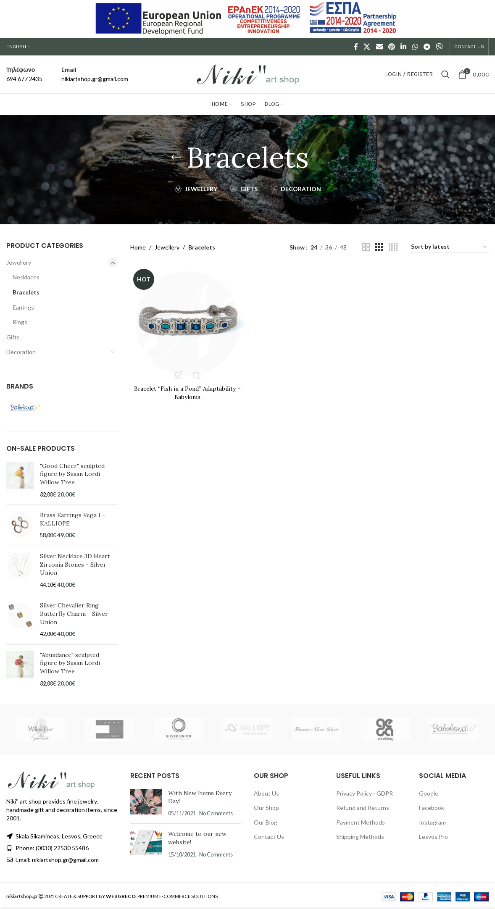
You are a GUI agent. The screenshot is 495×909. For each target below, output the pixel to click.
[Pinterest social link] (391, 46)
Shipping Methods (360, 836)
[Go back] (176, 157)
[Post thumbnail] (146, 803)
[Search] (445, 74)
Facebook (431, 807)
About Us (266, 793)
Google (428, 793)
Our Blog (265, 822)
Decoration (21, 351)
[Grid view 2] (366, 247)
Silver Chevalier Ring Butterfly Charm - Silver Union (74, 613)
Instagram (432, 822)
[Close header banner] (484, 19)
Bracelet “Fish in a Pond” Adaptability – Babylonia (187, 392)
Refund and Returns (362, 807)
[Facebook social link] (356, 46)
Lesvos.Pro (433, 836)
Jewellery (18, 262)
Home (138, 247)
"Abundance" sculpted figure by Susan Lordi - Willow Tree (72, 663)
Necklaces (26, 277)
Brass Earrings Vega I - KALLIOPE (72, 519)
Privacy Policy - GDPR (364, 793)
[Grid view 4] (393, 247)
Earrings (23, 307)
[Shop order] (449, 247)
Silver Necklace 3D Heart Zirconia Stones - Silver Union (75, 564)
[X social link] (367, 46)
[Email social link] (379, 46)
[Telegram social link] (427, 46)
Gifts (13, 337)
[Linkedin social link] (403, 46)
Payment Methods (360, 822)
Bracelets (26, 292)
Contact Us (269, 836)
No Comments (216, 813)
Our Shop (266, 807)
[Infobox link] (24, 74)
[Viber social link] (439, 46)
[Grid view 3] (379, 247)
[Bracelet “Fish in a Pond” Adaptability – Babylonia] (187, 323)
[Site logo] (247, 73)
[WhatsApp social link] (415, 46)
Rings (20, 322)
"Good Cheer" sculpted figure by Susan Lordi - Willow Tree (72, 474)
